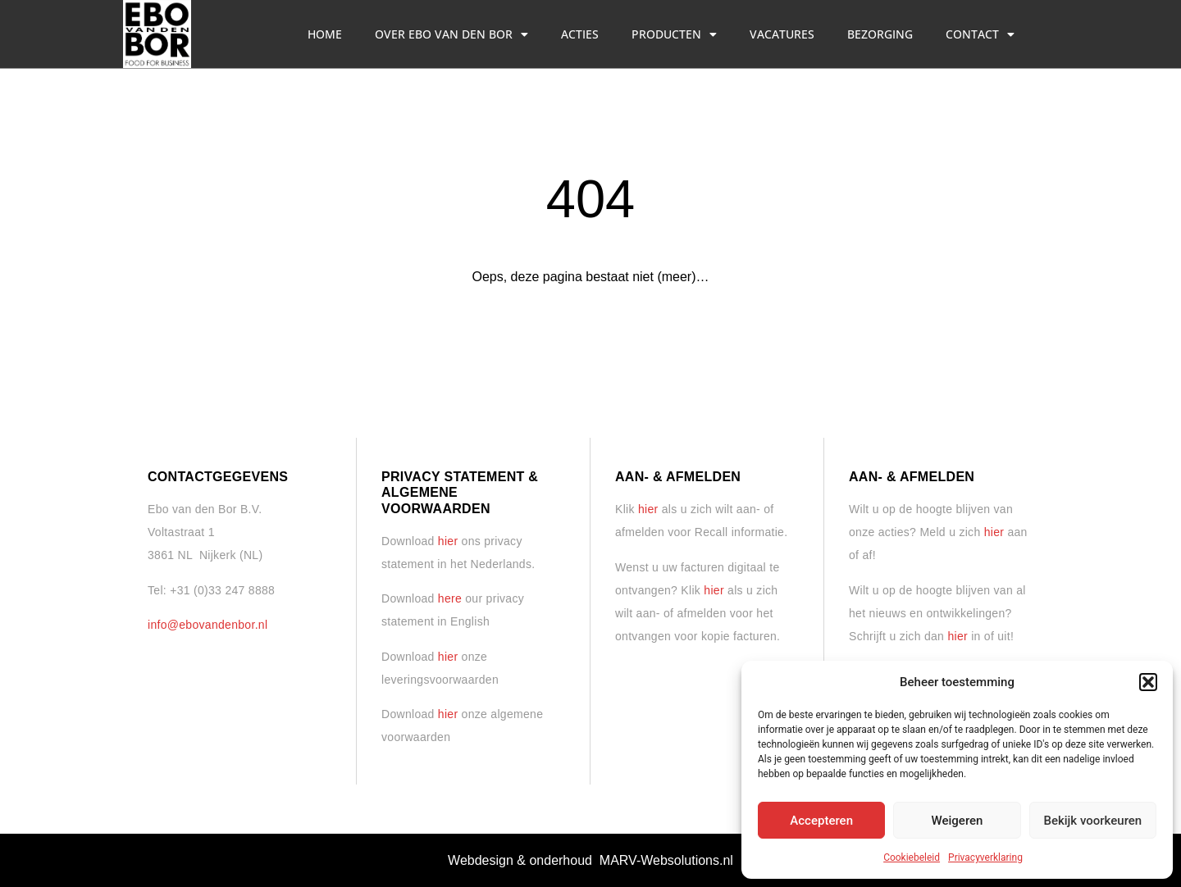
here (450, 598)
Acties (580, 34)
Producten (674, 34)
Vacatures (782, 34)
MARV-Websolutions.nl (666, 860)
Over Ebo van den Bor (451, 34)
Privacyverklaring (985, 857)
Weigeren (957, 820)
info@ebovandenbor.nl (207, 624)
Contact (980, 34)
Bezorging (880, 34)
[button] (1148, 682)
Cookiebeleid (911, 857)
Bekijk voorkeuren (1092, 820)
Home (325, 34)
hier (448, 541)
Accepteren (821, 820)
